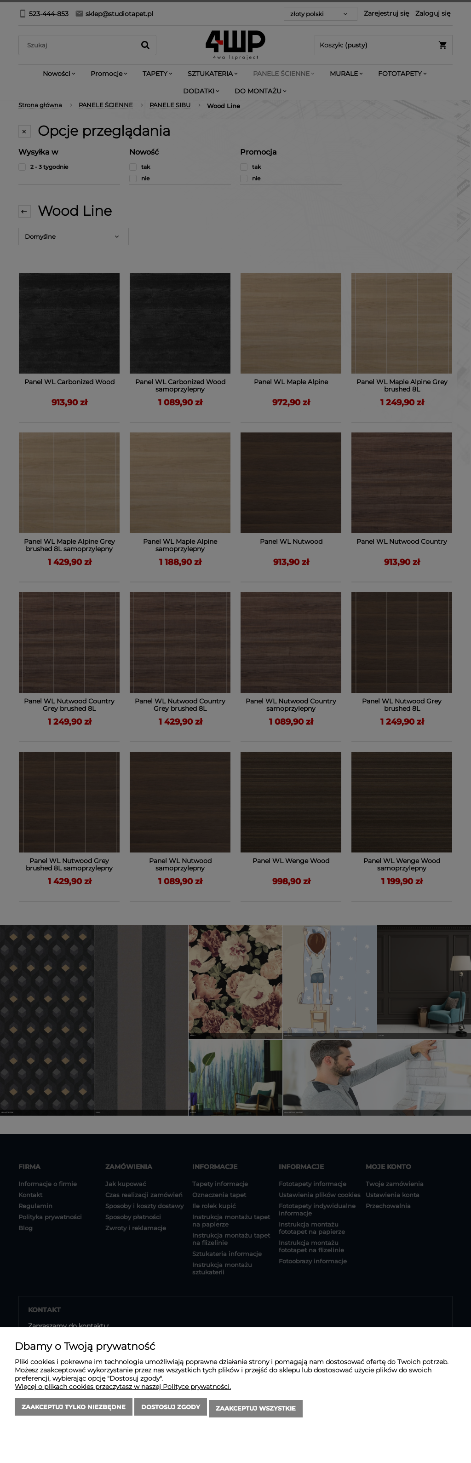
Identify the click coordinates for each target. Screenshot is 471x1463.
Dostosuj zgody (170, 1410)
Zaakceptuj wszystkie (256, 1410)
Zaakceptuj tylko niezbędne (74, 1410)
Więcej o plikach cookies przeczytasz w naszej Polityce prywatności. (123, 1390)
